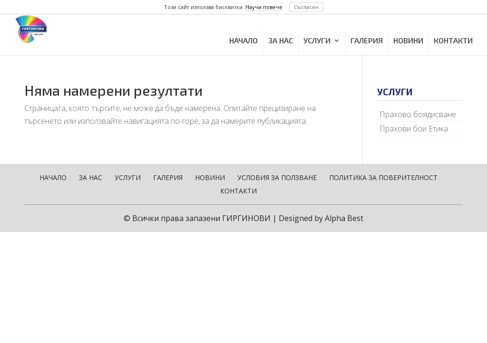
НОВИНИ (408, 40)
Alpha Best (344, 218)
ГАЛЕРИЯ (367, 40)
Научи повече (263, 6)
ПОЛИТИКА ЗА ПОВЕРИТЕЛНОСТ (383, 177)
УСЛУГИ (317, 40)
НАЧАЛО (243, 40)
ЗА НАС (280, 40)
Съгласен (306, 6)
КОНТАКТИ (453, 40)
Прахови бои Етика (414, 128)
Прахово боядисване (418, 114)
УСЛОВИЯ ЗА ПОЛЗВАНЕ (277, 177)
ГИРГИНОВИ (246, 218)
